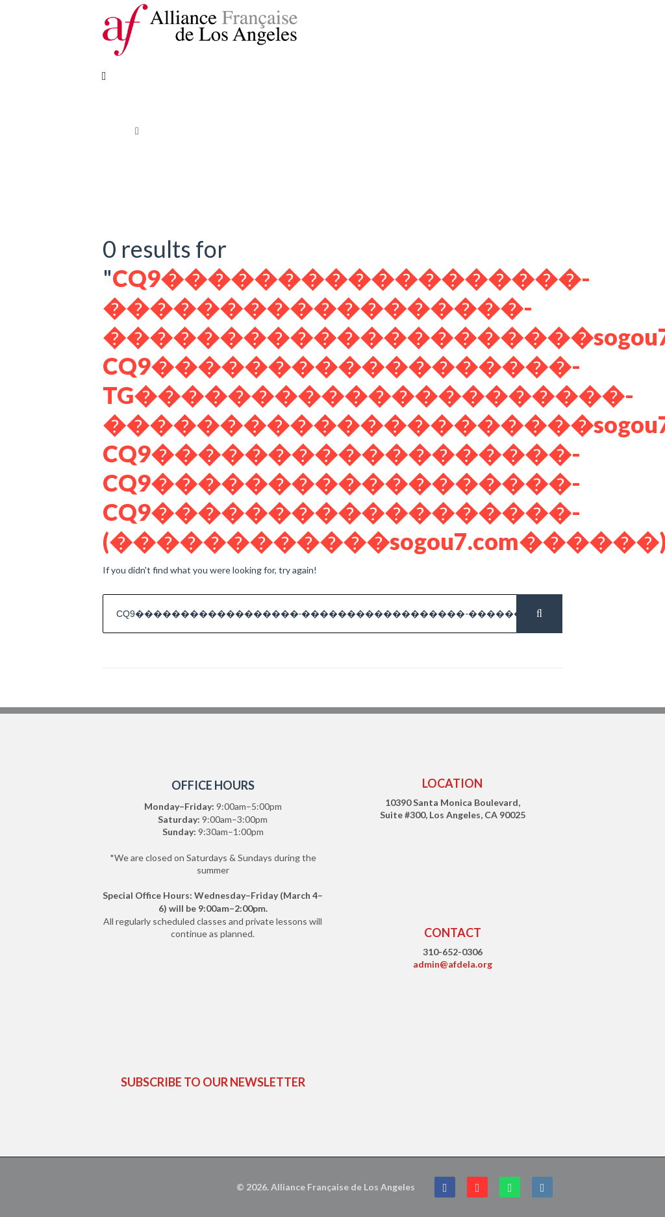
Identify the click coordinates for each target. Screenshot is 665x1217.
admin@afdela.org (452, 964)
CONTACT (452, 932)
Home (115, 130)
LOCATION (452, 783)
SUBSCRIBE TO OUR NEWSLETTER (213, 1082)
